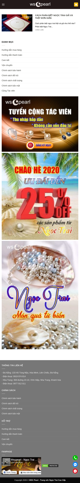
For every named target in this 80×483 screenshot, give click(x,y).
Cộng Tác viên (8, 91)
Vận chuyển (7, 65)
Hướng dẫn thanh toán (12, 55)
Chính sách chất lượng (12, 80)
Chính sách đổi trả (10, 75)
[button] (3, 5)
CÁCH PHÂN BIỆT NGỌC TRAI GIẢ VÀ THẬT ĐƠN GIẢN (54, 16)
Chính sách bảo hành (11, 70)
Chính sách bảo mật (11, 86)
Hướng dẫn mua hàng (12, 50)
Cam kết (5, 60)
